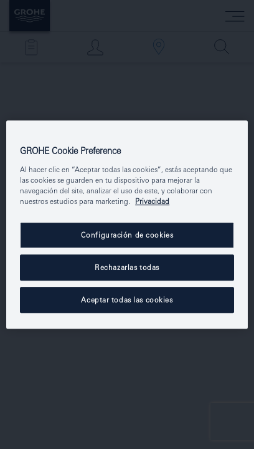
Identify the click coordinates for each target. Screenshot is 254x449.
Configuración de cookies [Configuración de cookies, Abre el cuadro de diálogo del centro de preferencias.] (127, 235)
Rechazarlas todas (127, 267)
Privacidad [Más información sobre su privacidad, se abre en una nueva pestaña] (152, 201)
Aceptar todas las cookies (126, 300)
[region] (127, 224)
